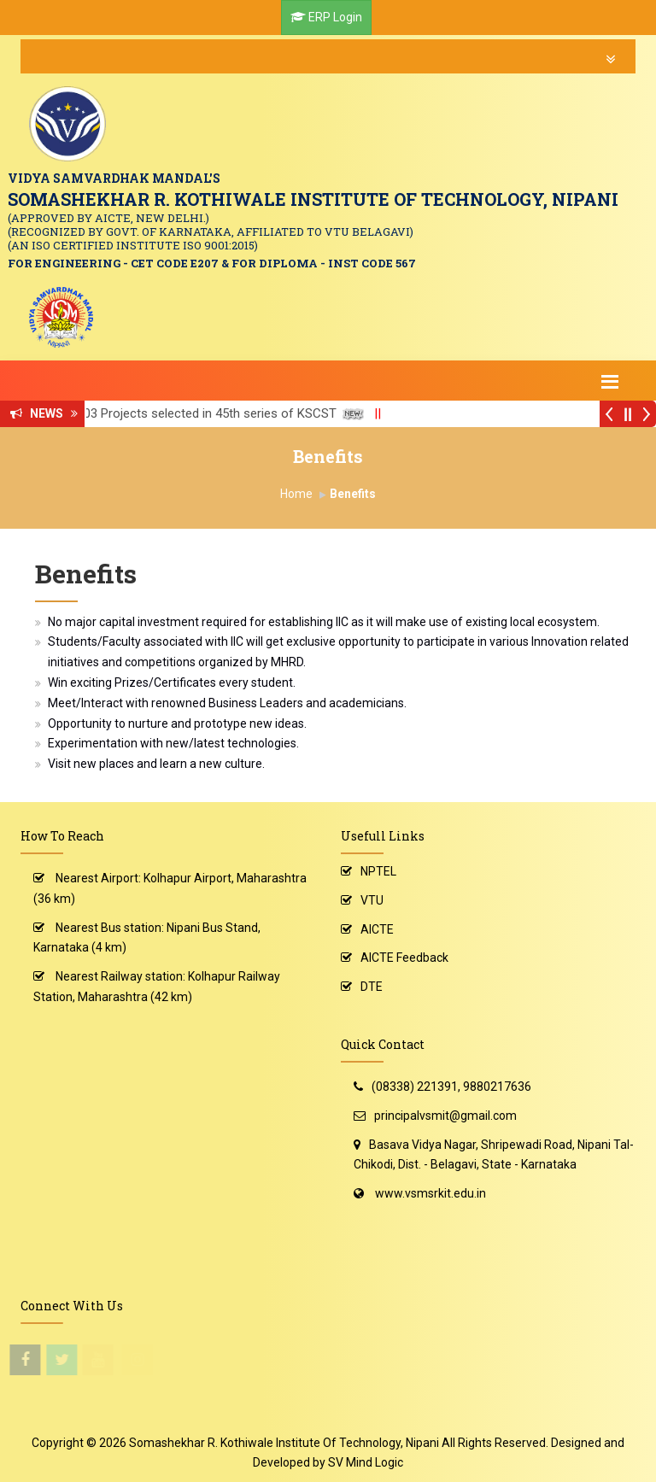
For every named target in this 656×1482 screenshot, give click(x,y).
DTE (371, 986)
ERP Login (335, 17)
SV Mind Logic (365, 1462)
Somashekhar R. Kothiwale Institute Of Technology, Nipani (284, 1443)
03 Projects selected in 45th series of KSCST (222, 413)
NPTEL (378, 871)
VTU (372, 900)
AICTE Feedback (404, 957)
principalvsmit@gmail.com (445, 1115)
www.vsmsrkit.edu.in (430, 1193)
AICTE (377, 929)
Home (296, 494)
